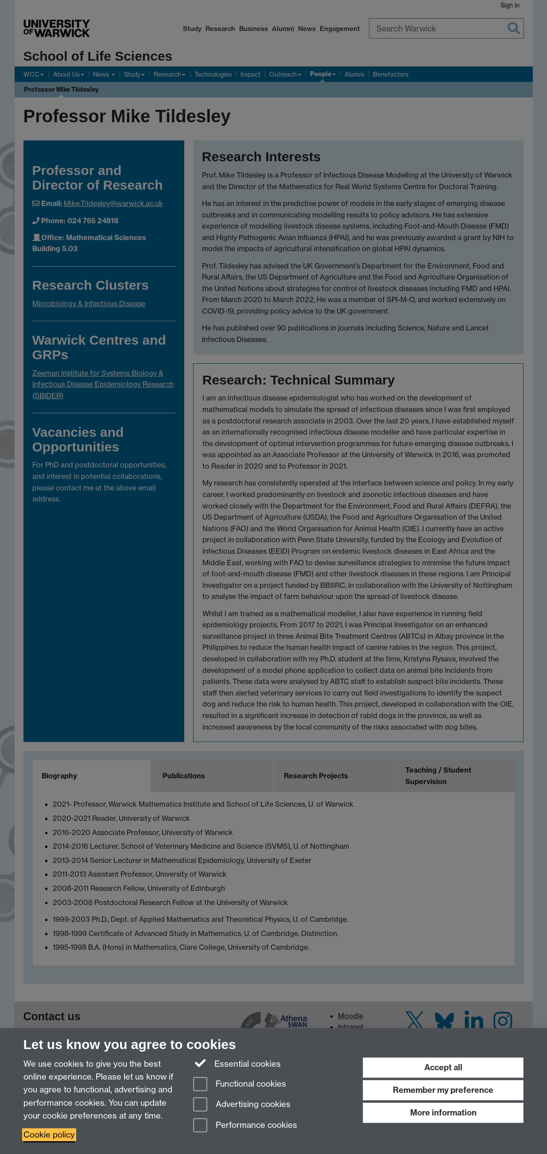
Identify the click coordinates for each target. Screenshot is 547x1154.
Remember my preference (443, 1090)
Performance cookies (245, 1126)
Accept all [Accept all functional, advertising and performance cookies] (443, 1067)
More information (443, 1112)
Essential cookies (237, 1063)
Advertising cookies (242, 1105)
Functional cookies (239, 1084)
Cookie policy (49, 1135)
